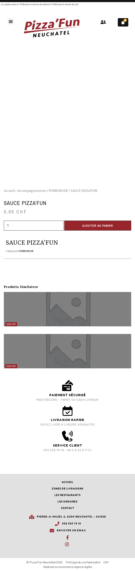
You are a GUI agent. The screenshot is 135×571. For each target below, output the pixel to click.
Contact (67, 508)
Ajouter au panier (97, 225)
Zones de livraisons (67, 488)
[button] (11, 21)
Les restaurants (67, 495)
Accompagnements (31, 191)
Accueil (9, 191)
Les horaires (67, 501)
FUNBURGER (58, 191)
